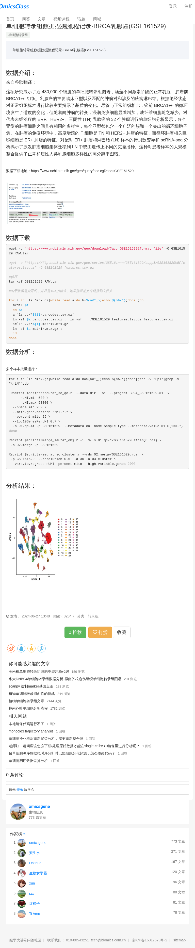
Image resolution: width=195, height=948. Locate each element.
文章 (42, 19)
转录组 (93, 616)
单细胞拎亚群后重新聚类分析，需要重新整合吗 (46, 739)
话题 (81, 19)
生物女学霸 (38, 873)
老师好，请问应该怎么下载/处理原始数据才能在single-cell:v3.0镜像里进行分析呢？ (74, 746)
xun (32, 883)
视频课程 (61, 19)
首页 (12, 18)
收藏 (121, 632)
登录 (173, 6)
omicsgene (39, 806)
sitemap (179, 940)
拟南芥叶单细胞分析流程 (28, 708)
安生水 (34, 853)
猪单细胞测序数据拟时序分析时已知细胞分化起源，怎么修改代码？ (62, 753)
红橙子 (34, 903)
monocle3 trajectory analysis (31, 731)
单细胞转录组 (18, 35)
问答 (26, 19)
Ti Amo (34, 913)
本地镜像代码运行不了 (26, 724)
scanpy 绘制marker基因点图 (31, 686)
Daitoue (35, 863)
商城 (97, 19)
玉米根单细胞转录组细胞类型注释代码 (39, 671)
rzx (31, 893)
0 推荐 (75, 632)
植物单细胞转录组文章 (26, 701)
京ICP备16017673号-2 (149, 940)
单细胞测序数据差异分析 (28, 761)
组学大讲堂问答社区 (25, 940)
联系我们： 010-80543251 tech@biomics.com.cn (86, 940)
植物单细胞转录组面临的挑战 (32, 694)
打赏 (100, 632)
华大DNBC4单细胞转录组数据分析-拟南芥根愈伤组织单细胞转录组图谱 (65, 679)
